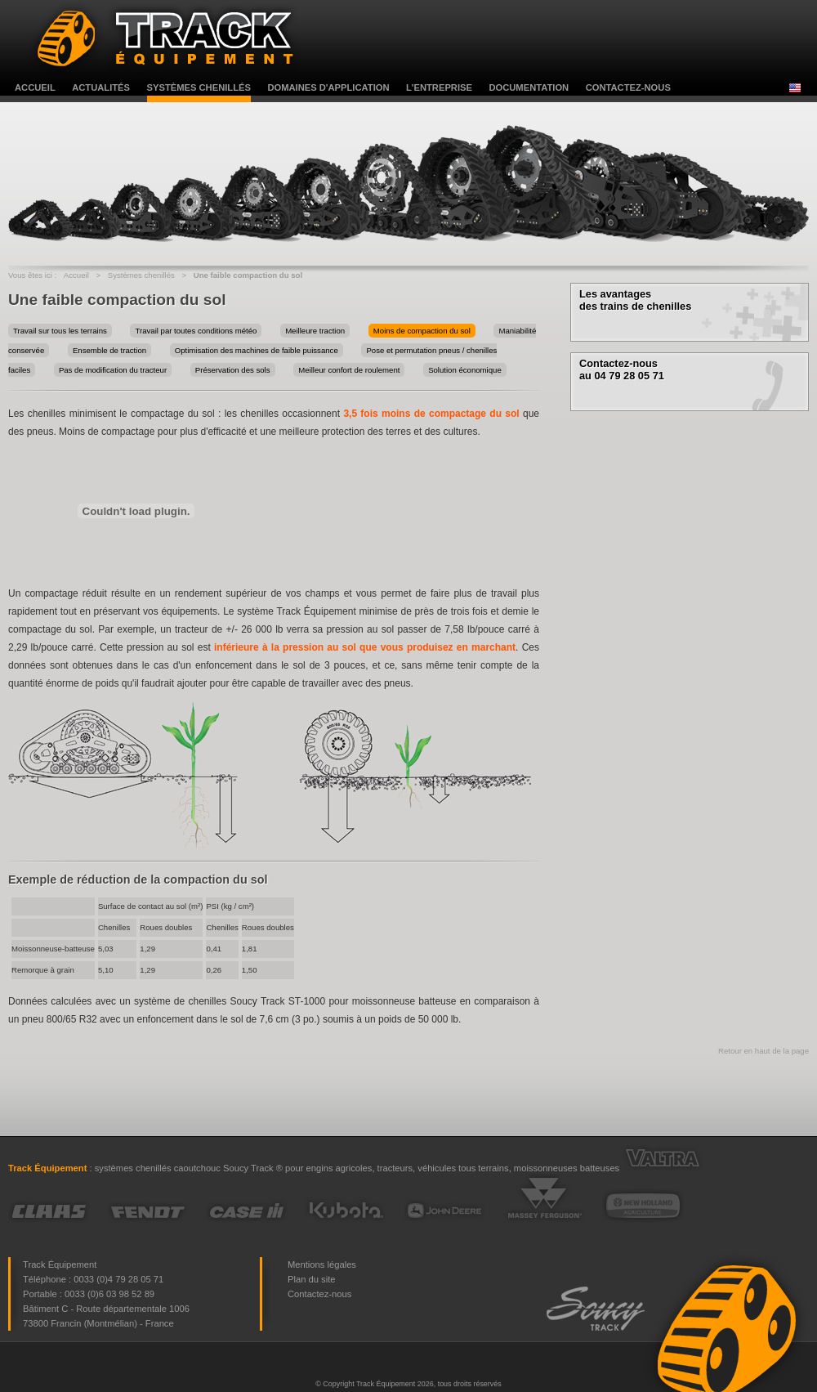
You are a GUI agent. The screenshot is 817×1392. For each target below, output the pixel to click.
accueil (35, 87)
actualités (101, 87)
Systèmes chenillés (141, 275)
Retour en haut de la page (763, 1050)
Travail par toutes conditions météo (196, 330)
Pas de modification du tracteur (113, 369)
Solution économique (465, 369)
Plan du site (311, 1279)
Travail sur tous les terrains (60, 330)
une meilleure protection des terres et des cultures (368, 431)
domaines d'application (328, 87)
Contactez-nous (319, 1294)
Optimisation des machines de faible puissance (256, 350)
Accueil (76, 275)
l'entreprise (439, 87)
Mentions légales (322, 1264)
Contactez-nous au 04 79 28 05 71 (621, 369)
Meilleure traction (315, 330)
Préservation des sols (232, 369)
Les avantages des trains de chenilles (635, 300)
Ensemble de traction (109, 350)
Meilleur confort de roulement (349, 369)
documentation (529, 87)
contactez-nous (628, 87)
